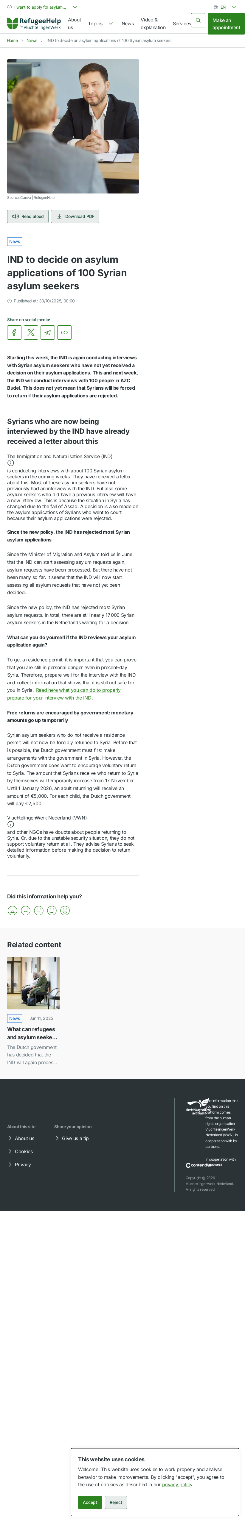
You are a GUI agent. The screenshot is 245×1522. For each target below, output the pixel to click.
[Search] (198, 20)
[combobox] (43, 7)
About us (74, 23)
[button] (73, 460)
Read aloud (28, 216)
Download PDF (75, 216)
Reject (116, 1502)
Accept (90, 1502)
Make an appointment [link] (226, 23)
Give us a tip (71, 1138)
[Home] (34, 24)
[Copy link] (64, 332)
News (128, 23)
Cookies (20, 1151)
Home (12, 40)
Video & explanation (153, 23)
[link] (34, 24)
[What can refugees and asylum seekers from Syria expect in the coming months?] (33, 1012)
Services (182, 23)
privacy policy (177, 1484)
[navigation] (101, 24)
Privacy (19, 1164)
